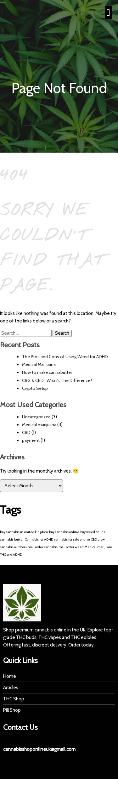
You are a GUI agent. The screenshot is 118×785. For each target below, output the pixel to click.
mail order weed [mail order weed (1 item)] (71, 547)
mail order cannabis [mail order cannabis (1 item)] (43, 547)
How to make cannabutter (47, 372)
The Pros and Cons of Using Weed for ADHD (65, 356)
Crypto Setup (35, 388)
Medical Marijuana (39, 364)
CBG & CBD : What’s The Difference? (57, 380)
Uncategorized (36, 417)
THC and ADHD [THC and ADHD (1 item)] (11, 554)
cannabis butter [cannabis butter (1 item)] (12, 539)
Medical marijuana (39, 424)
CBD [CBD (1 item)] (94, 539)
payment (31, 440)
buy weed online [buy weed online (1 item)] (93, 532)
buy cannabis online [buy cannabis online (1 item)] (64, 532)
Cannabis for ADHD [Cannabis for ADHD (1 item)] (39, 539)
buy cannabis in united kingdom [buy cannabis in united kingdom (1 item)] (24, 532)
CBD (26, 432)
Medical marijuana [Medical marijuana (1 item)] (99, 547)
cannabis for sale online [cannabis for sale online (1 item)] (72, 539)
